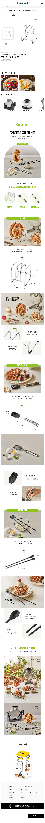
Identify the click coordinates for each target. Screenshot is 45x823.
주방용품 (13, 15)
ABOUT (4, 10)
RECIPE (19, 10)
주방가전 (7, 15)
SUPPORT (36, 10)
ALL (3, 15)
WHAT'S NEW (27, 10)
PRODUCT (12, 10)
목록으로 (35, 816)
